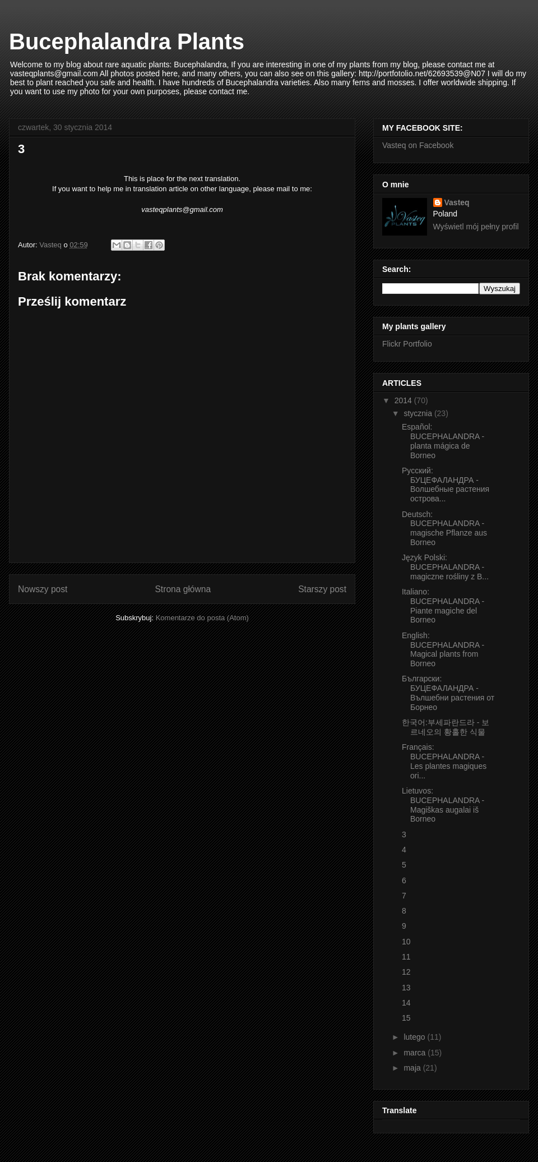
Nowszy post (42, 589)
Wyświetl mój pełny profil (476, 226)
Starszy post (322, 589)
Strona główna (183, 589)
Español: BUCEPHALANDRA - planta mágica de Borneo (443, 440)
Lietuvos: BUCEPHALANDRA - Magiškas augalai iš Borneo (443, 804)
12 (406, 971)
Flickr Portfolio (407, 343)
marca (416, 1052)
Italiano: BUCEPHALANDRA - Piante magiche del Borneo (443, 605)
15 (406, 1017)
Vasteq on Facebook (417, 145)
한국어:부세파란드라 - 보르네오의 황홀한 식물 (445, 727)
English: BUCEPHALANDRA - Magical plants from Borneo (443, 649)
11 (406, 956)
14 (406, 1002)
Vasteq (457, 202)
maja (413, 1067)
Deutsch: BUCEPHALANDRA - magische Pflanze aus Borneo (444, 528)
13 (406, 987)
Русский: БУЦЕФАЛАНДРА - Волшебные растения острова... (445, 484)
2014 (404, 400)
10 (406, 941)
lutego (415, 1036)
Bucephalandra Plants (126, 41)
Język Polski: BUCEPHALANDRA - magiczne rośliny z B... (445, 567)
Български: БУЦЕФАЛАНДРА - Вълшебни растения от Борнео (448, 692)
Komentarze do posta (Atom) (202, 618)
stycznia (419, 413)
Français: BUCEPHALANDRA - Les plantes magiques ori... (444, 761)
